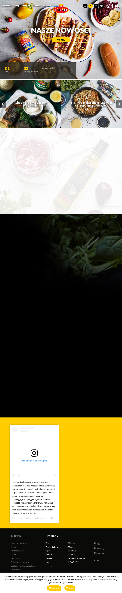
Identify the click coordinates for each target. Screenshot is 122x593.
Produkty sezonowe (76, 558)
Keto (48, 543)
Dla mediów (16, 570)
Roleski (30, 518)
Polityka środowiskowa (21, 562)
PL (91, 6)
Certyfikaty (15, 558)
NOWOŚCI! (73, 562)
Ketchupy (49, 558)
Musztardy (50, 554)
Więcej (69, 587)
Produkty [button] (8, 5)
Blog (17, 5)
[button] (85, 6)
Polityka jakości (17, 551)
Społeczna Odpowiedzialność (23, 566)
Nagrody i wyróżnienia (20, 543)
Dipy (48, 551)
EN (96, 6)
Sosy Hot (49, 566)
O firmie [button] (37, 5)
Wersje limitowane (53, 547)
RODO (97, 560)
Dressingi (72, 551)
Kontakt (47, 5)
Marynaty (72, 543)
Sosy (48, 562)
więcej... (61, 39)
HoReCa (71, 554)
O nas (13, 547)
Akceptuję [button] (54, 587)
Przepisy (26, 5)
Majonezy (72, 547)
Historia (14, 554)
